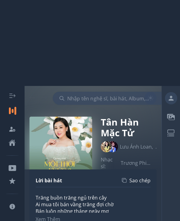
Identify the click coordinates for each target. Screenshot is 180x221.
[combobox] (109, 98)
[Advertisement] (90, 43)
